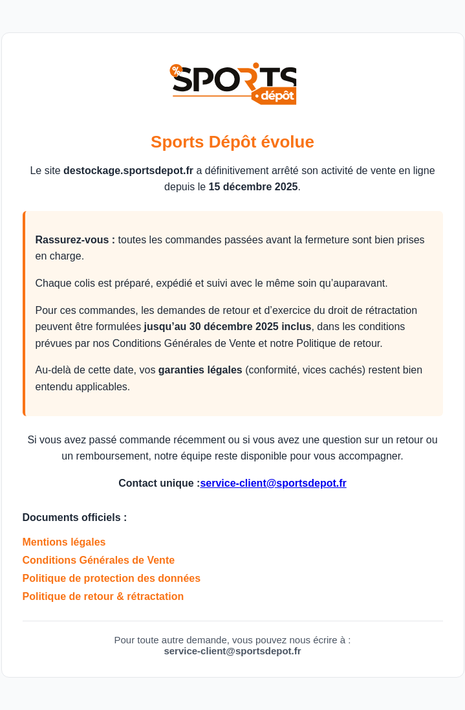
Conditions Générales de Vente (99, 560)
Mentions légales (64, 542)
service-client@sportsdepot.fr (273, 483)
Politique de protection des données (112, 578)
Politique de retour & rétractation (103, 596)
